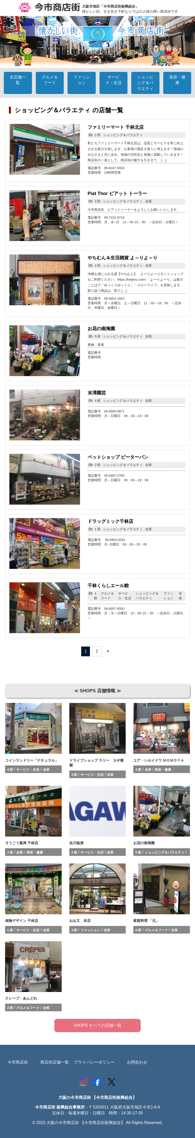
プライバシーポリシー (94, 1062)
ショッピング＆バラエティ (123, 135)
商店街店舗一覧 (54, 1062)
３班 (74, 775)
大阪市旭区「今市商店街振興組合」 (110, 6)
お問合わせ (137, 1062)
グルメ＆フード (107, 595)
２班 (97, 135)
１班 (97, 529)
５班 (97, 336)
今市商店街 (18, 1062)
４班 (97, 265)
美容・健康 (163, 770)
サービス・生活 (124, 595)
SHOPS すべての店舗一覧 (97, 1025)
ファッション (168, 595)
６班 (138, 930)
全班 (148, 201)
